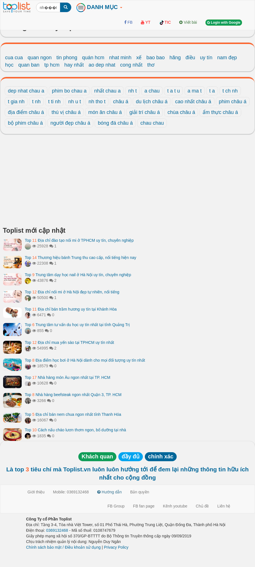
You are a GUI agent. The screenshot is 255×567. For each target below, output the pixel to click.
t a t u (173, 91)
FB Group (116, 506)
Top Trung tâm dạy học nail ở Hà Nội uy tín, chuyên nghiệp (78, 274)
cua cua (14, 57)
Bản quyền (139, 492)
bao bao (155, 57)
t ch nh (230, 91)
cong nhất (131, 65)
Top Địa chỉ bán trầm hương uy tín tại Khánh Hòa (71, 309)
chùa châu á (181, 112)
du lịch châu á (151, 101)
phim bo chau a (69, 91)
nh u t (74, 101)
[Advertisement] (127, 181)
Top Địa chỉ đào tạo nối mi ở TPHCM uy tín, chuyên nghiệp (79, 240)
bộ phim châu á (25, 123)
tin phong (66, 57)
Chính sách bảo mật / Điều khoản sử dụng (63, 547)
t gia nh (16, 101)
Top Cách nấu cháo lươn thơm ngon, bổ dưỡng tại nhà (75, 430)
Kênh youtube (175, 506)
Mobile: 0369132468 (71, 492)
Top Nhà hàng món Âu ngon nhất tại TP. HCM (67, 377)
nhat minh (120, 57)
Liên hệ (223, 506)
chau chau (152, 123)
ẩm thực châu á (220, 112)
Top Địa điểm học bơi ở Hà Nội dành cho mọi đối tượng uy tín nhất (85, 360)
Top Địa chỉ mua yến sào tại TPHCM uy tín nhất (69, 342)
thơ (150, 65)
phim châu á (233, 101)
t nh (36, 101)
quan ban (28, 65)
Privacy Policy (116, 547)
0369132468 (57, 530)
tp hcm (51, 65)
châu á (120, 101)
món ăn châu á (105, 112)
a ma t (195, 91)
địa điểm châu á (26, 112)
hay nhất (74, 65)
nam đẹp (227, 57)
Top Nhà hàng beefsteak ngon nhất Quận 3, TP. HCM (73, 394)
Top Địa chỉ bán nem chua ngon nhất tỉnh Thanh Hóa (73, 414)
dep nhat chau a (26, 91)
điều (190, 57)
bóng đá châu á (115, 123)
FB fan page (143, 506)
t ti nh (54, 101)
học (9, 65)
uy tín (206, 57)
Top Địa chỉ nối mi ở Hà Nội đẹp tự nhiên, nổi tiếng (72, 292)
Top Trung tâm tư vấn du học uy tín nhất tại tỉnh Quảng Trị (77, 324)
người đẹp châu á (70, 123)
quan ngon (40, 57)
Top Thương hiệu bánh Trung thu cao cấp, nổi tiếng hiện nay (80, 257)
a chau (151, 91)
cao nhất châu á (193, 101)
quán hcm (93, 57)
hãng (175, 57)
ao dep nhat (101, 65)
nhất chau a (107, 91)
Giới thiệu (36, 492)
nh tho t (96, 101)
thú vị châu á (66, 112)
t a (212, 91)
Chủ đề (202, 506)
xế (138, 57)
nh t (132, 91)
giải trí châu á (144, 112)
